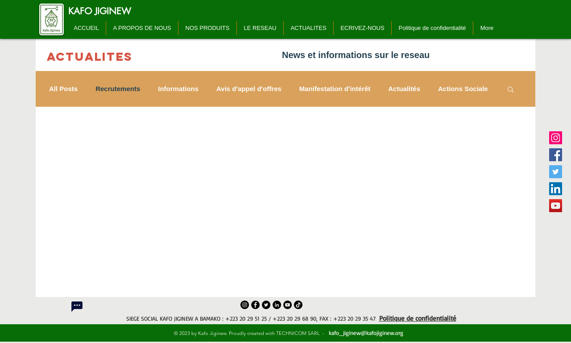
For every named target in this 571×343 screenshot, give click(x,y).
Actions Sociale (463, 88)
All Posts (63, 88)
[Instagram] (555, 137)
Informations (178, 88)
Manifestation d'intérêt (334, 88)
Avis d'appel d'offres (248, 88)
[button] (510, 90)
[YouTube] (555, 205)
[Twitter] (555, 171)
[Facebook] (555, 154)
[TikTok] (298, 305)
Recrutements (117, 88)
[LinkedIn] (555, 188)
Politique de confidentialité (417, 318)
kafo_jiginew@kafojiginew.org (365, 332)
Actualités (404, 88)
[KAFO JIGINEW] (99, 11)
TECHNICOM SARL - (301, 333)
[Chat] (77, 306)
